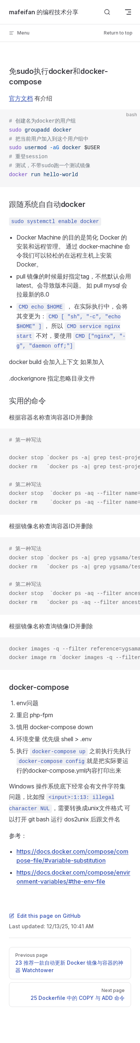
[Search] (107, 12)
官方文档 (21, 98)
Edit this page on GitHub (45, 916)
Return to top (118, 33)
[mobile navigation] (128, 12)
